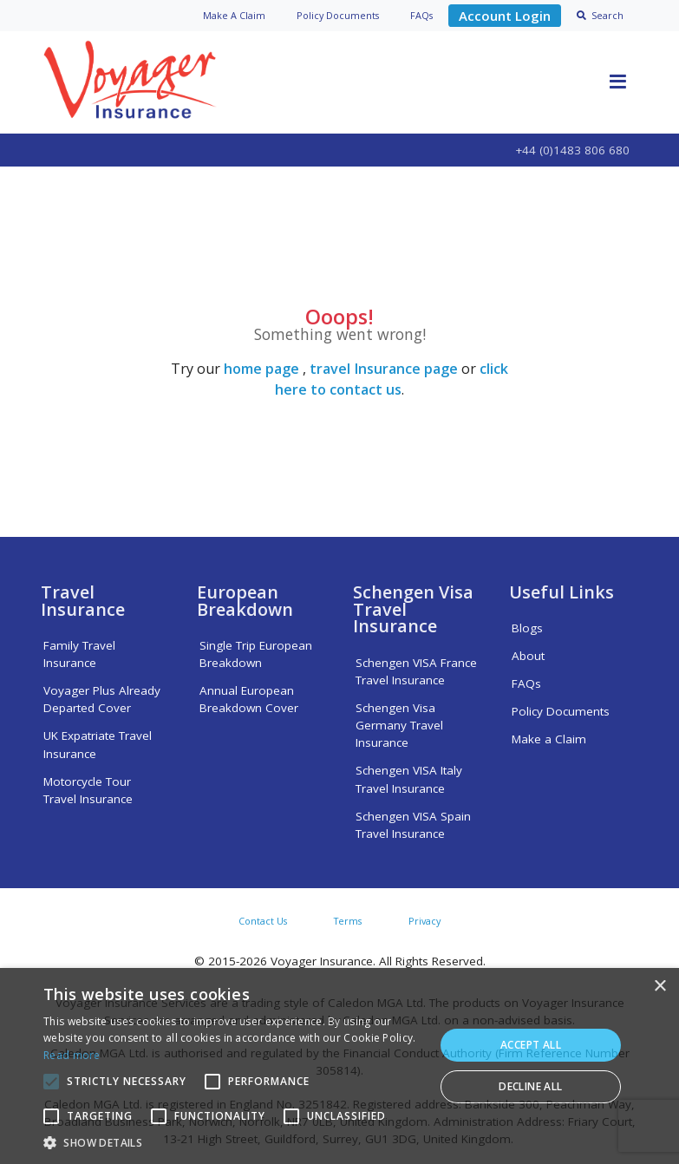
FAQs (421, 15)
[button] (232, 1142)
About (528, 656)
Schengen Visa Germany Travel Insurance (399, 725)
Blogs (527, 628)
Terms (348, 920)
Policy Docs (338, 15)
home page (261, 368)
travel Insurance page (384, 368)
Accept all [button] (530, 1044)
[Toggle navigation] (618, 82)
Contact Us (262, 920)
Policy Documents (561, 711)
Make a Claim (549, 739)
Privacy (424, 920)
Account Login (505, 15)
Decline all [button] (530, 1086)
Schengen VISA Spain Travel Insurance (413, 824)
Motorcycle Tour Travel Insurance (88, 790)
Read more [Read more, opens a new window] (72, 1055)
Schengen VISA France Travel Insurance (416, 671)
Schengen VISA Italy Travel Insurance (409, 778)
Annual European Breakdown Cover (248, 699)
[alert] (339, 1066)
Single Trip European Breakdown (255, 654)
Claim (234, 15)
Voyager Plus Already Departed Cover (101, 699)
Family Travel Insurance (79, 654)
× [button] (659, 986)
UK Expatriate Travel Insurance (97, 744)
